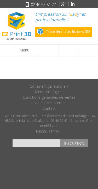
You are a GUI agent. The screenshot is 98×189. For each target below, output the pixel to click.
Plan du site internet (49, 102)
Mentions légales (49, 91)
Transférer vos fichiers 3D (63, 31)
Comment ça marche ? (49, 86)
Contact (49, 108)
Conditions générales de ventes (49, 97)
